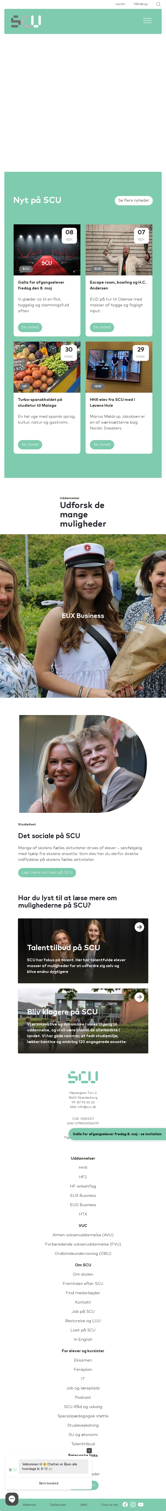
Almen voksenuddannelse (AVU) (83, 1235)
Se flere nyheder (133, 201)
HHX (83, 1168)
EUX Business (83, 1196)
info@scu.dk (87, 1107)
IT (83, 1379)
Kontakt (83, 1302)
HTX (83, 1214)
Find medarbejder (83, 1293)
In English (83, 1340)
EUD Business (83, 1205)
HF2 (83, 1177)
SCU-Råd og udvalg (83, 1407)
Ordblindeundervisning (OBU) (83, 1254)
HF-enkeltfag (83, 1186)
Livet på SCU (83, 1330)
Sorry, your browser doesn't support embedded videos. (83, 79)
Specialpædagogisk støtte (83, 1416)
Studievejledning (83, 1425)
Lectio (120, 4)
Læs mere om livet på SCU (47, 872)
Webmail (29, 1504)
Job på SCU (83, 1312)
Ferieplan (83, 1370)
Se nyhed (30, 327)
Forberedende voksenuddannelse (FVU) (83, 1244)
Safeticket (58, 1504)
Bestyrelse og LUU (83, 1321)
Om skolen (83, 1274)
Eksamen (83, 1360)
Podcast (83, 1398)
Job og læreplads (83, 1388)
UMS (83, 1504)
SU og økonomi (83, 1435)
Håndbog (140, 4)
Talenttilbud (83, 1444)
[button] (11, 1499)
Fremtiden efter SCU (83, 1284)
